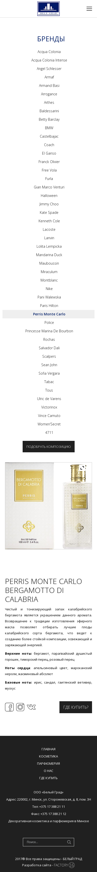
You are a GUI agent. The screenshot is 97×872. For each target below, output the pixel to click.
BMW (49, 127)
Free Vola (49, 170)
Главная (48, 749)
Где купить (48, 778)
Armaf (49, 77)
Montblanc (49, 280)
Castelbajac (49, 136)
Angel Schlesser (49, 68)
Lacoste (49, 229)
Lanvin (49, 237)
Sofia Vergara (49, 373)
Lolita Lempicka (49, 246)
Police (49, 322)
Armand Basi (49, 85)
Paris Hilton (49, 305)
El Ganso (49, 153)
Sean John (49, 364)
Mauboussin (49, 263)
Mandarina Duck (49, 254)
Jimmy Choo (49, 204)
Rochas (49, 339)
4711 (49, 432)
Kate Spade (49, 212)
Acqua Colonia (49, 51)
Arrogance (49, 94)
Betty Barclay (49, 119)
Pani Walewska (49, 297)
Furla (49, 178)
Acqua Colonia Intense (49, 60)
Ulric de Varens (49, 398)
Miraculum (49, 271)
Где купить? (75, 707)
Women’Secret (49, 424)
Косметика (48, 756)
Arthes (49, 102)
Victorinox (49, 407)
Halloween (49, 195)
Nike (49, 288)
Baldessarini (49, 111)
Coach (49, 144)
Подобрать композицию (48, 446)
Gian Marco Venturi (49, 187)
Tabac (49, 381)
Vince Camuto (49, 415)
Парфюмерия (48, 763)
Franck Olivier (49, 161)
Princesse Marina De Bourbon (49, 331)
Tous (49, 390)
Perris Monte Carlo (49, 314)
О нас (48, 770)
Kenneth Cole (49, 221)
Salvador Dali (49, 348)
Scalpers (49, 356)
